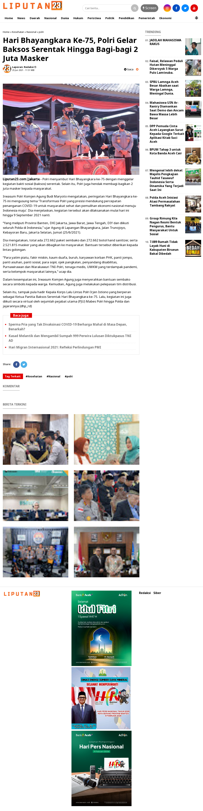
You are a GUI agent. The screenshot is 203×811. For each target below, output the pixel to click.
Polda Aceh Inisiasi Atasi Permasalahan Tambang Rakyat (165, 201)
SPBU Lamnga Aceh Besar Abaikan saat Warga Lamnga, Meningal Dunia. (164, 87)
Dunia (65, 18)
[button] (196, 16)
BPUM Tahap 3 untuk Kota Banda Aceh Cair (166, 151)
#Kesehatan (34, 376)
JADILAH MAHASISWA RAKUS (165, 42)
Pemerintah (147, 18)
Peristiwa (94, 18)
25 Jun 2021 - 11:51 (21, 70)
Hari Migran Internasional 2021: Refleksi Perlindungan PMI (55, 347)
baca (128, 69)
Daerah (35, 18)
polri (41, 32)
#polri (69, 376)
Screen (149, 8)
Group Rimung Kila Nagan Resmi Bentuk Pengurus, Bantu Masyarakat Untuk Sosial (165, 226)
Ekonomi (165, 18)
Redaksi (145, 593)
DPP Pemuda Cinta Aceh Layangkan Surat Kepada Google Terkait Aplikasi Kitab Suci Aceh (167, 134)
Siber (157, 593)
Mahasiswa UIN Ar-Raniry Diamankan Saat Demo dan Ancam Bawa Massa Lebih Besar (167, 110)
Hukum (78, 18)
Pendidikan (126, 18)
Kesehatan (18, 32)
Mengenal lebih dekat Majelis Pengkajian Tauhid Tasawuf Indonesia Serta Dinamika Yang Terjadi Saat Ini (167, 180)
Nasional (50, 18)
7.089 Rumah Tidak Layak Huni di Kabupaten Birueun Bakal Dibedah (164, 247)
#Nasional (53, 376)
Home (9, 18)
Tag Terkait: (13, 376)
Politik (109, 18)
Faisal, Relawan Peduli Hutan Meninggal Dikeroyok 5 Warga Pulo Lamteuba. (166, 67)
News (21, 18)
